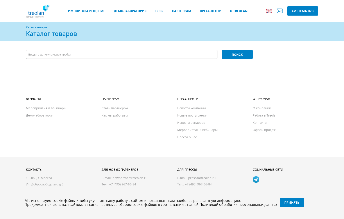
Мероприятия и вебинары (46, 108)
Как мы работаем (115, 115)
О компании (262, 108)
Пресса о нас (187, 137)
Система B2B (303, 11)
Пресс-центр (210, 11)
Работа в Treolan (265, 115)
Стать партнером (115, 108)
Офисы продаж (264, 130)
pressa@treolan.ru (202, 178)
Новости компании (191, 108)
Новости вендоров (191, 122)
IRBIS (159, 11)
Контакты (260, 122)
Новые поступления (192, 115)
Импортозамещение (86, 11)
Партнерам (181, 11)
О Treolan (238, 11)
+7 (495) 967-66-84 (198, 184)
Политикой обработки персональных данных (238, 204)
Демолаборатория (130, 11)
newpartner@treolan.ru (130, 178)
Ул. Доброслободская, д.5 (44, 184)
